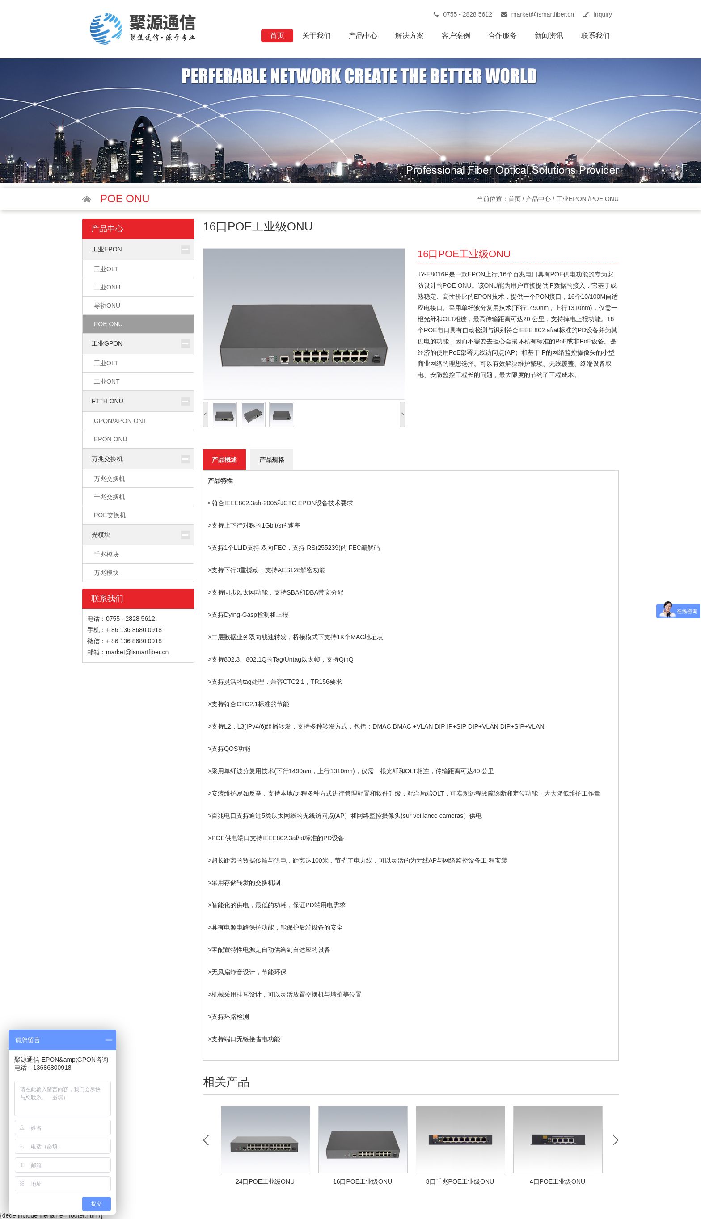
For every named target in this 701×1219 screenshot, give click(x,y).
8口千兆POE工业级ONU (460, 1181)
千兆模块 (106, 554)
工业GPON (107, 343)
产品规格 (271, 459)
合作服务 (502, 35)
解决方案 (409, 35)
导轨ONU (107, 305)
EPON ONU (110, 439)
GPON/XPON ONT (120, 420)
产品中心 (363, 35)
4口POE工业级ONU (557, 1181)
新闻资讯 (549, 35)
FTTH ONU (107, 401)
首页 (277, 35)
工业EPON (571, 198)
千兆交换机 (109, 496)
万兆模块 (106, 572)
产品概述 (224, 459)
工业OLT (106, 268)
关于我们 (316, 35)
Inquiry (602, 14)
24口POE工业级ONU (265, 1181)
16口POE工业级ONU (362, 1181)
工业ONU (107, 287)
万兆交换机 (107, 458)
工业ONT (107, 381)
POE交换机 (110, 515)
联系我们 (595, 35)
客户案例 (456, 35)
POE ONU (108, 323)
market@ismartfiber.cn (542, 14)
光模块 (101, 534)
